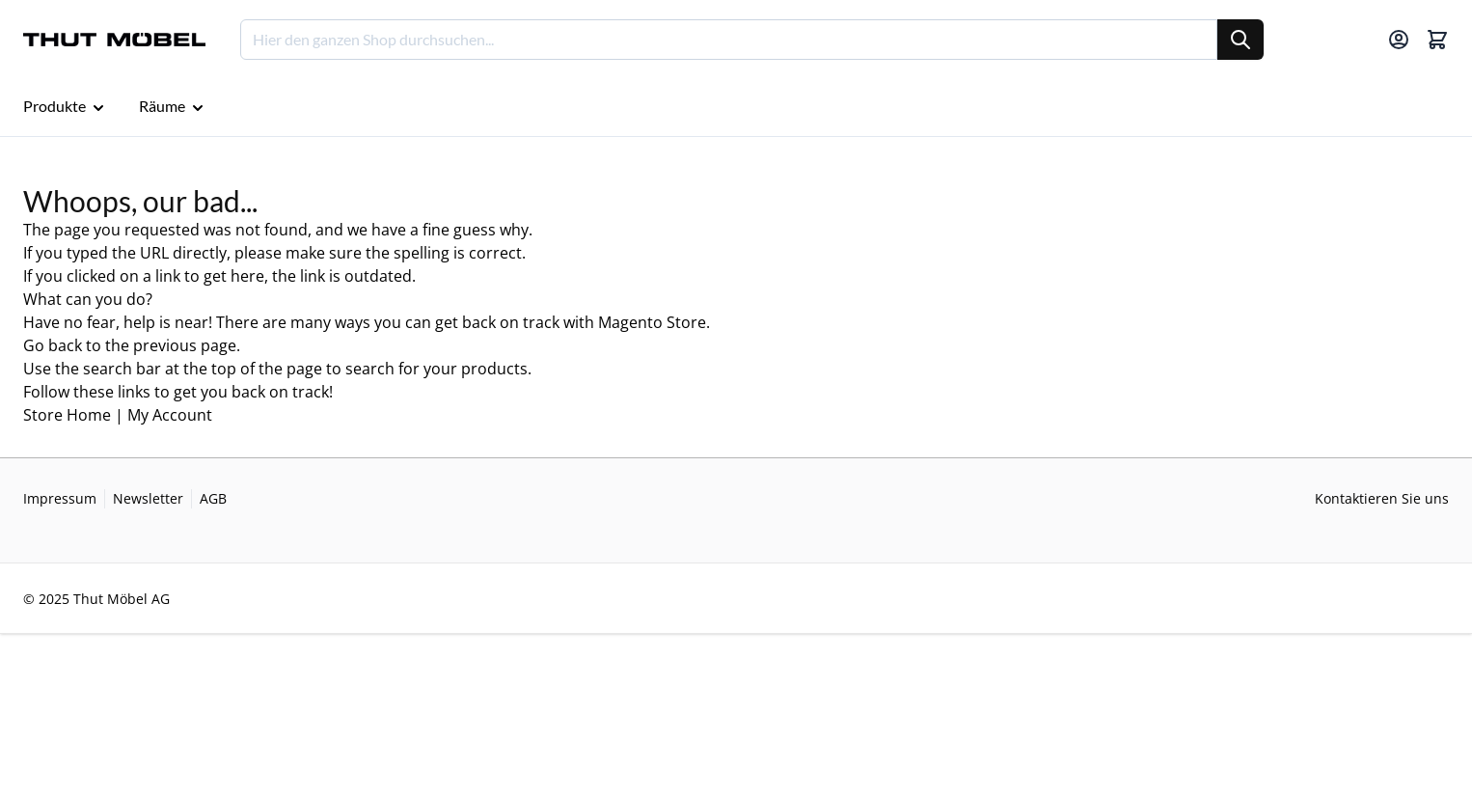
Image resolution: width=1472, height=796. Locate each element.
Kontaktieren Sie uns (1382, 498)
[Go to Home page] (114, 40)
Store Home (67, 414)
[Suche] (1240, 39)
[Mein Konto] (1398, 39)
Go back (52, 345)
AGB (213, 498)
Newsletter (148, 498)
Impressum (59, 498)
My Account (169, 414)
